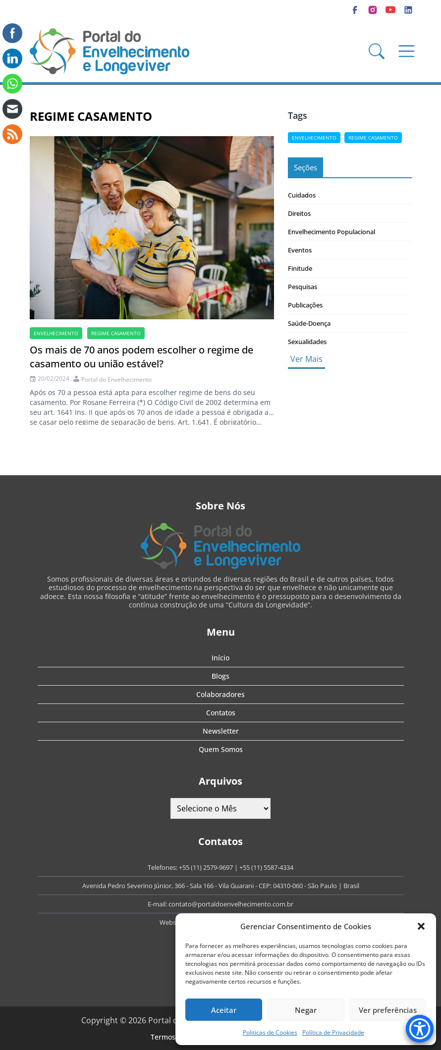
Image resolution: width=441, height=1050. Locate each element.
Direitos (299, 213)
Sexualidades (307, 341)
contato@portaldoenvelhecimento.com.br (230, 904)
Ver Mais (306, 358)
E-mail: (158, 904)
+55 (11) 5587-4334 (266, 867)
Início (220, 657)
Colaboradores (220, 694)
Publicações (305, 304)
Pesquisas (302, 286)
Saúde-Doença (309, 323)
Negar (306, 1010)
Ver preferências (388, 1010)
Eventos (300, 250)
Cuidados (302, 195)
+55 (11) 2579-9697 (206, 867)
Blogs (220, 676)
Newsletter (221, 731)
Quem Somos (221, 749)
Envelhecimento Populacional (331, 231)
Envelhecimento (56, 333)
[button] (421, 926)
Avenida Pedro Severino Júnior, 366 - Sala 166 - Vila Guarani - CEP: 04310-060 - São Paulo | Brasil (220, 885)
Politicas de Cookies (270, 1032)
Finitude (300, 268)
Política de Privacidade (333, 1032)
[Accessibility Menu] (420, 1029)
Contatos (220, 712)
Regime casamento (116, 333)
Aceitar (223, 1010)
